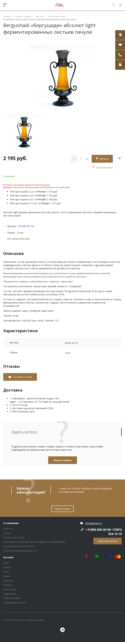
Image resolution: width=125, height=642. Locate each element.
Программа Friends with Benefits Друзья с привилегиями (34, 541)
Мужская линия (11, 598)
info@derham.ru (93, 523)
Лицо (6, 562)
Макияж (7, 584)
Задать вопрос (62, 460)
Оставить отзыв (22, 376)
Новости (8, 528)
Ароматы (8, 580)
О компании (11, 523)
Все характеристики (18, 238)
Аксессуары (9, 589)
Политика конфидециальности (20, 550)
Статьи (7, 533)
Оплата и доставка (13, 537)
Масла (6, 576)
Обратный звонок (108, 541)
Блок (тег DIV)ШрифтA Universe (59, 5)
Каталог (8, 557)
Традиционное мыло (14, 602)
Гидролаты (9, 593)
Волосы (7, 567)
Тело (6, 571)
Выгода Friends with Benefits (18, 546)
